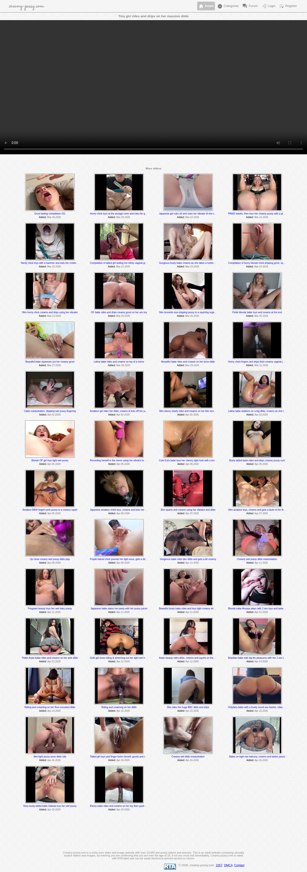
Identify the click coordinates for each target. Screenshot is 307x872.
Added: (43, 217)
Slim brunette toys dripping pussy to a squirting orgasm (188, 312)
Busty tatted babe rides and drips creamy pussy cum (257, 460)
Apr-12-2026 (261, 612)
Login (268, 6)
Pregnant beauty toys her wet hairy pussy (50, 608)
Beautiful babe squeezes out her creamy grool (49, 361)
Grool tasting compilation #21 (49, 213)
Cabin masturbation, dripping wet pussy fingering (50, 411)
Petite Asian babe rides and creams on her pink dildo (50, 658)
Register (288, 6)
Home (206, 6)
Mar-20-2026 (54, 217)
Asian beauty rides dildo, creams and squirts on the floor (189, 658)
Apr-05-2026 (54, 464)
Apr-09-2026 (123, 562)
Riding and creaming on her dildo (119, 707)
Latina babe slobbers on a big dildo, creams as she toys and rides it (264, 411)
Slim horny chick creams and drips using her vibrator (50, 312)
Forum (250, 6)
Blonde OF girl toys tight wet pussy (49, 460)
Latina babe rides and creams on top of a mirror (119, 361)
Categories (228, 6)
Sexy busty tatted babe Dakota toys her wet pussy (50, 806)
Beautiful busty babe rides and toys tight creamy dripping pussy (192, 608)
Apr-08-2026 (54, 562)
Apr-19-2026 (54, 809)
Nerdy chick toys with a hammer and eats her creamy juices (52, 263)
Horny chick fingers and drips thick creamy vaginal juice (257, 361)
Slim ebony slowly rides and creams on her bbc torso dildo (190, 411)
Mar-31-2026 (261, 365)
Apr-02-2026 (54, 414)
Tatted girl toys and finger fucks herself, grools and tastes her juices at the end (131, 756)
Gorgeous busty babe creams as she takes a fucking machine (191, 263)
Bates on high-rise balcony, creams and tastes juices (257, 756)
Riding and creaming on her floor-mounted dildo (49, 707)
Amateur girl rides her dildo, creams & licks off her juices (120, 411)
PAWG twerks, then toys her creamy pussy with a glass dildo (260, 213)
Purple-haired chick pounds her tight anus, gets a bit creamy (122, 559)
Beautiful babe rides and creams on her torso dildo (188, 361)
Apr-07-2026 (192, 513)
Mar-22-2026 (192, 217)
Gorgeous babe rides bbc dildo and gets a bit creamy (188, 559)
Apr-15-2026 (123, 711)
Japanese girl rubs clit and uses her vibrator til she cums (189, 213)
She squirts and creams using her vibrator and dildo (188, 509)
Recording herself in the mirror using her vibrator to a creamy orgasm (126, 460)
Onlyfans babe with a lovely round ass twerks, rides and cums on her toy (266, 707)
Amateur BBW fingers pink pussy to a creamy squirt (50, 509)
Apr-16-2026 (54, 760)
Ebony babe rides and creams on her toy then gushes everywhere (125, 806)
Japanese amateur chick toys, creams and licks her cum (119, 509)
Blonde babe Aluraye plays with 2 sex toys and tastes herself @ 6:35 (264, 608)
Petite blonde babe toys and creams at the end (257, 312)
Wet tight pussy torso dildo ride (50, 756)
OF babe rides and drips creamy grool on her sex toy (119, 312)
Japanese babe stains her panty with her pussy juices (119, 608)
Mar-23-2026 (192, 266)
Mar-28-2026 (123, 365)
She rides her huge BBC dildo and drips (188, 707)
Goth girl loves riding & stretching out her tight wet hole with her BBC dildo (129, 658)
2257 (219, 865)
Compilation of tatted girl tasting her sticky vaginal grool (119, 263)
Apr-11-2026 (192, 562)
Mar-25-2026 (123, 316)
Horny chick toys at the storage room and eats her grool (119, 213)
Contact (239, 865)
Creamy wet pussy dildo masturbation (257, 559)
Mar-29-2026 (192, 365)
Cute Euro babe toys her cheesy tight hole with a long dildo (190, 460)
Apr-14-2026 (261, 661)
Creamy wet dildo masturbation (188, 756)
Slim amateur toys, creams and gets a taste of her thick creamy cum (264, 509)
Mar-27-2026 (54, 365)
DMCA (228, 865)
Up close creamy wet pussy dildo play (50, 559)
